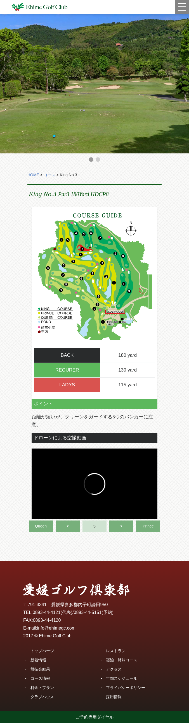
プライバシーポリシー (125, 687)
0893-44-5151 (88, 612)
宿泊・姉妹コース (121, 660)
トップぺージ (42, 651)
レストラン (116, 651)
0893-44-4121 (47, 612)
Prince (148, 526)
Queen (41, 526)
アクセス (114, 669)
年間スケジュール (121, 678)
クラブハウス (42, 697)
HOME (33, 175)
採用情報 (114, 697)
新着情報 (38, 660)
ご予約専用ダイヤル (95, 717)
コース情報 (40, 678)
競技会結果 (40, 669)
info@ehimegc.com (56, 628)
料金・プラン (42, 687)
